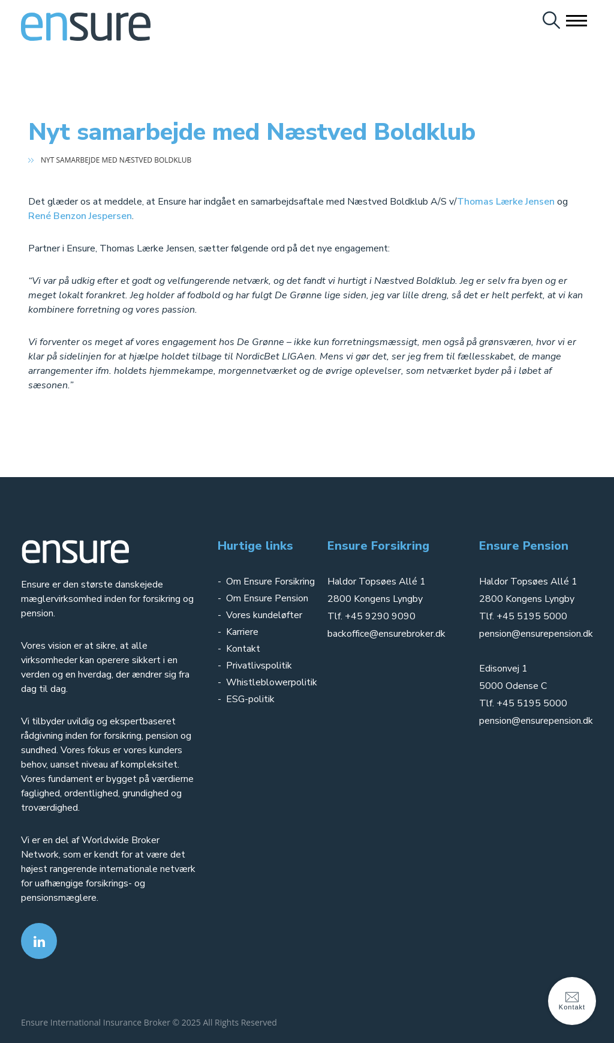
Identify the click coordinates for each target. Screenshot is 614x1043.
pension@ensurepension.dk (536, 633)
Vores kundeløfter (264, 615)
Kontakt (243, 648)
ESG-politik (250, 699)
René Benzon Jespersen (80, 216)
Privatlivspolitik (260, 665)
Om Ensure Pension (267, 598)
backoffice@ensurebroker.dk (386, 633)
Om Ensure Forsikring (270, 581)
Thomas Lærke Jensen (506, 201)
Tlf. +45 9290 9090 (371, 616)
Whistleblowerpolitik (271, 682)
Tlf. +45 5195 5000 (523, 616)
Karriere (242, 632)
